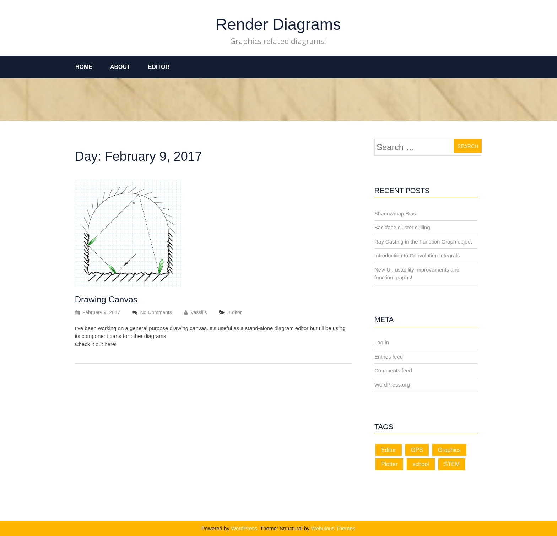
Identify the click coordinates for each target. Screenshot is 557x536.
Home (83, 67)
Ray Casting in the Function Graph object (423, 242)
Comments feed (393, 370)
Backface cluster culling (402, 227)
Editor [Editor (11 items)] (388, 450)
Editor (158, 67)
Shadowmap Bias (395, 213)
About (120, 67)
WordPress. (245, 528)
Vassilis (195, 312)
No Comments (156, 312)
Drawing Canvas (106, 299)
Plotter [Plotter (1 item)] (389, 464)
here (109, 344)
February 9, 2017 (97, 312)
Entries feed (388, 357)
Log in (381, 342)
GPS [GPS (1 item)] (417, 450)
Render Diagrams (278, 24)
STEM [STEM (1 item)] (452, 464)
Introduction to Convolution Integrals (417, 255)
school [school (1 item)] (420, 464)
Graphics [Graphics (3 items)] (449, 450)
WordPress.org (392, 385)
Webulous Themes (333, 528)
